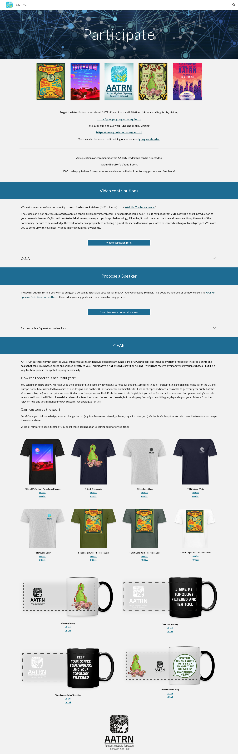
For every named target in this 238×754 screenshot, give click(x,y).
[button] (234, 5)
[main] (119, 34)
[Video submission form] (119, 243)
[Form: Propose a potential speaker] (119, 312)
